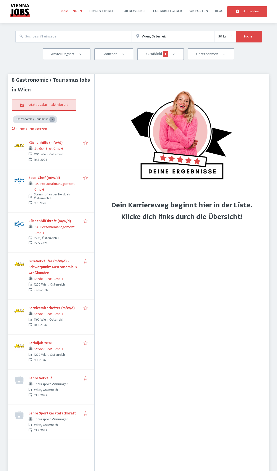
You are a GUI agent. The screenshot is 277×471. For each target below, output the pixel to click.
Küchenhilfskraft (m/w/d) (50, 221)
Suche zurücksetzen (29, 129)
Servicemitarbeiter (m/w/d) (52, 308)
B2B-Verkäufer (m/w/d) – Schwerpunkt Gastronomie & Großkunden (53, 267)
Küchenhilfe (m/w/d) (46, 143)
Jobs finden (71, 11)
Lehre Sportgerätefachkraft (52, 414)
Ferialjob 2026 (40, 343)
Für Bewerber (134, 11)
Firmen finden (102, 11)
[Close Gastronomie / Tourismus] (52, 119)
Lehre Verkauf (40, 378)
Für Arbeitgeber (167, 11)
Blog (219, 11)
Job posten (198, 11)
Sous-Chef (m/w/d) (44, 178)
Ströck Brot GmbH (48, 149)
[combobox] (73, 36)
